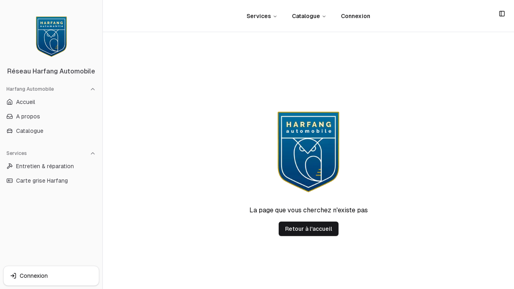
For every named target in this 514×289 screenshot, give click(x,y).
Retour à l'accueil (308, 229)
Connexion (355, 16)
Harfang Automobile (51, 89)
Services (51, 153)
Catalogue (309, 16)
